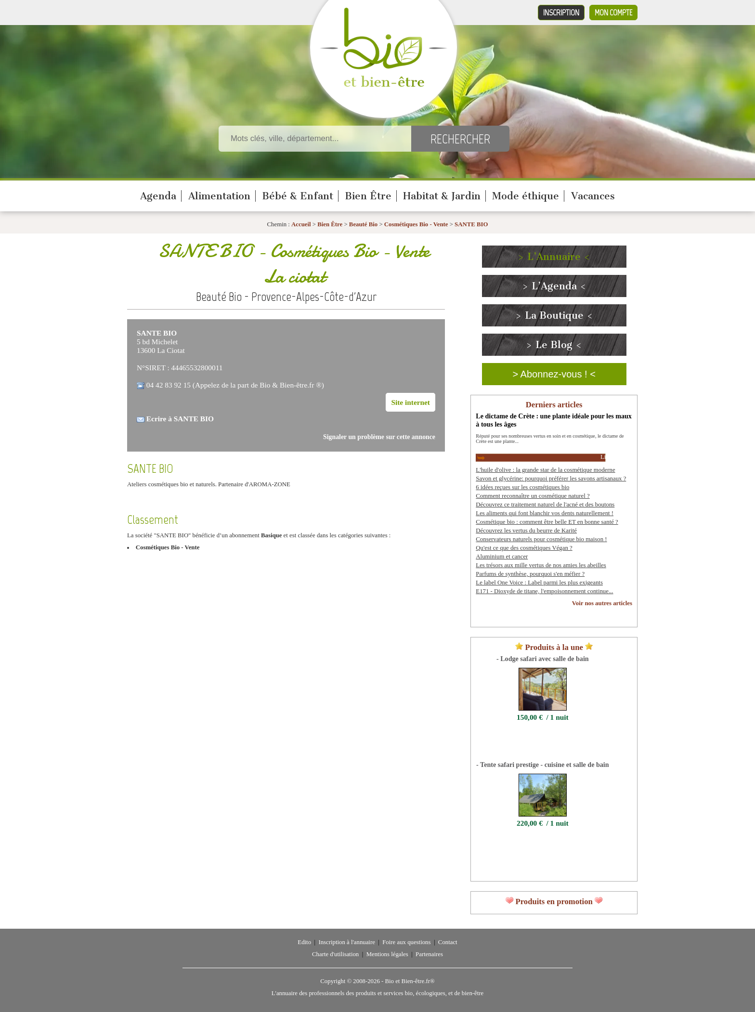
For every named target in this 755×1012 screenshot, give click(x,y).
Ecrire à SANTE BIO (180, 419)
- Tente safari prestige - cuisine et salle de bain (542, 764)
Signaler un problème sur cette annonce (379, 437)
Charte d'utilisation (335, 954)
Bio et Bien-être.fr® (409, 981)
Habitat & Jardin (442, 196)
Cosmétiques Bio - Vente (416, 224)
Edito (304, 942)
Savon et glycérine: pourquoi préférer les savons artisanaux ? (551, 478)
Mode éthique (525, 196)
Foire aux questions (406, 942)
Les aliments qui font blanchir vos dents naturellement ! (544, 513)
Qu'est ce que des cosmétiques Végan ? (524, 548)
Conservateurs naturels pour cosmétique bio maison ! (541, 539)
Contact (447, 942)
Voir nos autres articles (602, 603)
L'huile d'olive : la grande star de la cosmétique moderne (545, 470)
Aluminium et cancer (502, 556)
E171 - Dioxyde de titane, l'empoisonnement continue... (544, 591)
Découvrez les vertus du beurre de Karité (526, 530)
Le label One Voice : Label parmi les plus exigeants (539, 582)
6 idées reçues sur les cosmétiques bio (522, 487)
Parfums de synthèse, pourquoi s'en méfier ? (530, 574)
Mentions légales (387, 954)
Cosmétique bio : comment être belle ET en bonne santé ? (547, 522)
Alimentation (219, 196)
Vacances (593, 196)
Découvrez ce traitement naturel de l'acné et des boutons (545, 504)
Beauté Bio (363, 224)
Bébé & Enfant (297, 196)
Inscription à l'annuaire (346, 942)
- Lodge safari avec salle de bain (542, 658)
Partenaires (429, 954)
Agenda (158, 196)
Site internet (410, 402)
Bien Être (368, 196)
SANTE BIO (471, 224)
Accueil (301, 224)
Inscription (561, 12)
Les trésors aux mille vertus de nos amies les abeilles (541, 565)
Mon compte (613, 12)
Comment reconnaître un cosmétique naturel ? (532, 496)
